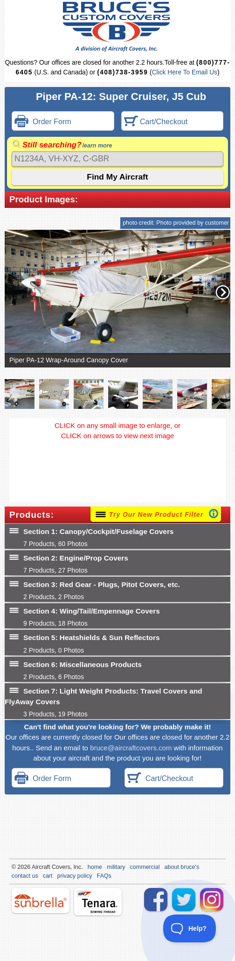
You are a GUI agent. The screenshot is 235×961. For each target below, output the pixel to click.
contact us (25, 876)
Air (35, 867)
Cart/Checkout (156, 122)
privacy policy (74, 876)
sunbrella (40, 900)
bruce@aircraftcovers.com (131, 748)
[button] (222, 292)
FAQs (104, 876)
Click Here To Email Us (184, 72)
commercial (145, 867)
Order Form (42, 122)
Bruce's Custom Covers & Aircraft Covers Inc (117, 26)
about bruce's (182, 867)
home (95, 867)
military (116, 867)
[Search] (117, 159)
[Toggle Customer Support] (189, 928)
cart (48, 876)
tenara (98, 901)
